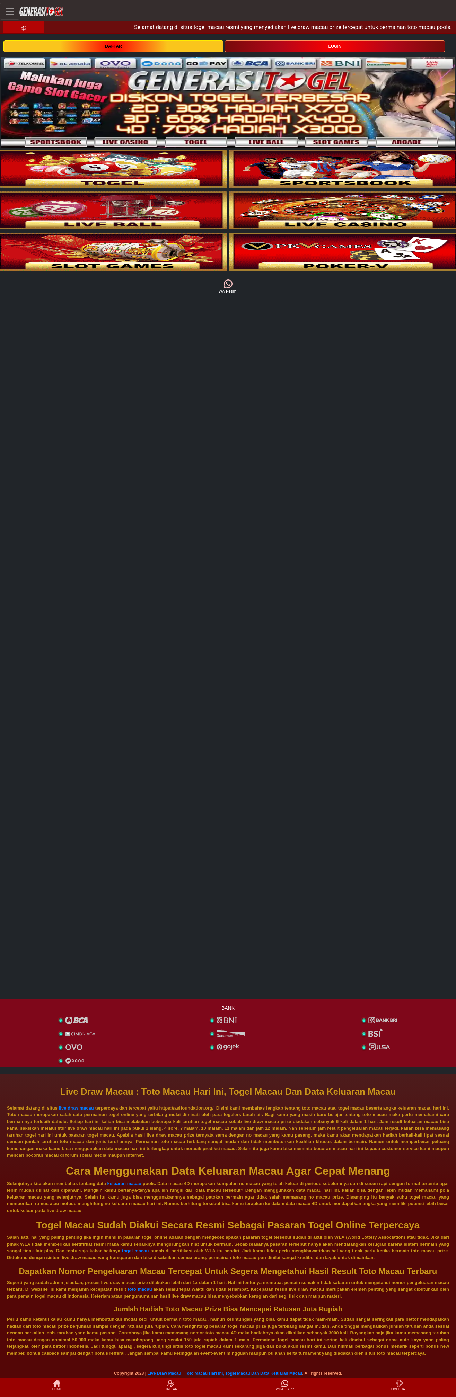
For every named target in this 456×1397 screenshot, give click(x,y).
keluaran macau (124, 1183)
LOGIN (335, 46)
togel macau (135, 1250)
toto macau (140, 1289)
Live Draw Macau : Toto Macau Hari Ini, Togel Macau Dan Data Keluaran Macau (224, 1373)
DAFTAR (113, 46)
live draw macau (76, 1108)
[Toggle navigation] (9, 11)
